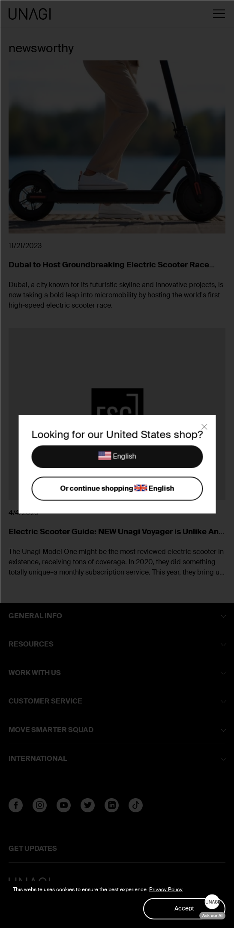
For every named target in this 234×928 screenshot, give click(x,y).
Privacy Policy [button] (166, 889)
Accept (184, 908)
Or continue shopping (117, 489)
